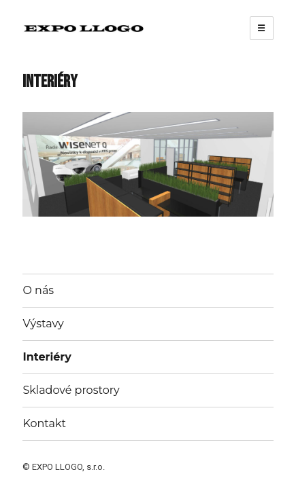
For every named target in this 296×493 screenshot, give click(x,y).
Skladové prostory (70, 390)
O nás (38, 290)
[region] (147, 164)
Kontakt (44, 423)
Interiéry (46, 356)
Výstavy (42, 323)
